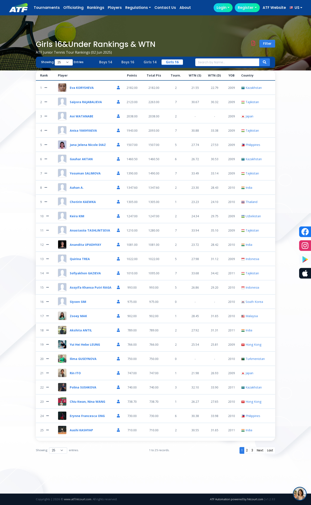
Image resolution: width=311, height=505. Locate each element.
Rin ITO (75, 373)
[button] (296, 7)
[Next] (260, 450)
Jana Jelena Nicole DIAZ (88, 145)
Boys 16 (127, 62)
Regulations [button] (136, 7)
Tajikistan (250, 102)
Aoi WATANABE (81, 116)
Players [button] (115, 7)
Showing (47, 62)
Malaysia (249, 316)
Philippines (250, 145)
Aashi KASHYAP (81, 430)
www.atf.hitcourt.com (77, 499)
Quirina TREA (80, 259)
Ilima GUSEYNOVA (83, 359)
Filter (267, 43)
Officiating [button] (73, 7)
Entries (79, 62)
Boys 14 (105, 62)
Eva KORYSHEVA (82, 88)
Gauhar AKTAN (81, 159)
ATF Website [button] (274, 7)
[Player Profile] (118, 87)
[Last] (270, 450)
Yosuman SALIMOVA (85, 173)
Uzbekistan (251, 216)
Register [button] (246, 7)
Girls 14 (150, 62)
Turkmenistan (253, 359)
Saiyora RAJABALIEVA (86, 102)
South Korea (252, 302)
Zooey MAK (78, 316)
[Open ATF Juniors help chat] (300, 494)
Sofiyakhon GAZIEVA (85, 273)
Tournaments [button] (47, 7)
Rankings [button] (95, 7)
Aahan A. (77, 187)
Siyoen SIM (78, 302)
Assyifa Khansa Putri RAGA (90, 287)
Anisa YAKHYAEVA (83, 130)
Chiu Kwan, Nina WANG (87, 402)
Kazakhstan (251, 88)
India (246, 187)
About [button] (185, 7)
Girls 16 (172, 62)
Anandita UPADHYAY (85, 245)
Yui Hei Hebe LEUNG (85, 344)
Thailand (249, 202)
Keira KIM (77, 216)
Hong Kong (251, 344)
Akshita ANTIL (81, 330)
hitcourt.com (255, 499)
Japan (247, 116)
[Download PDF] (253, 43)
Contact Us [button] (165, 7)
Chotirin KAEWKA (83, 202)
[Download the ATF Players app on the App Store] (305, 273)
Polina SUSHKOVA (83, 387)
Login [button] (222, 7)
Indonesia (250, 259)
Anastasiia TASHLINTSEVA (90, 230)
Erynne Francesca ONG (87, 416)
